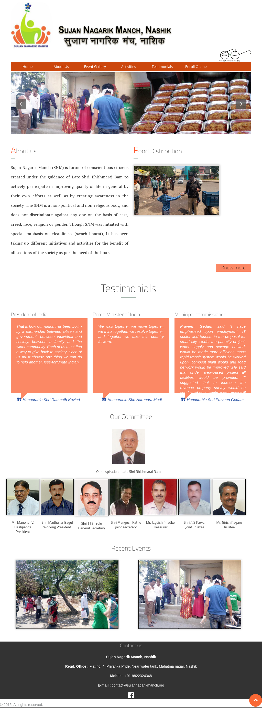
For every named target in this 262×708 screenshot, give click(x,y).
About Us (61, 66)
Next (241, 104)
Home (28, 66)
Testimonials (162, 66)
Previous (21, 104)
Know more (233, 267)
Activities (128, 66)
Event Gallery (95, 66)
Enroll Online (196, 66)
